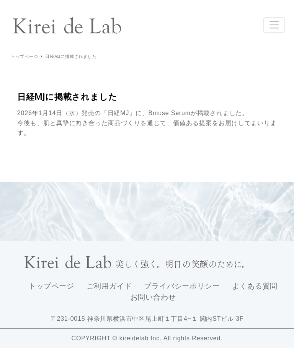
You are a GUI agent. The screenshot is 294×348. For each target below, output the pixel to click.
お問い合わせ (153, 297)
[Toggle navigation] (274, 25)
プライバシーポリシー (182, 286)
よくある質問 (255, 286)
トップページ (51, 286)
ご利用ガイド (109, 286)
